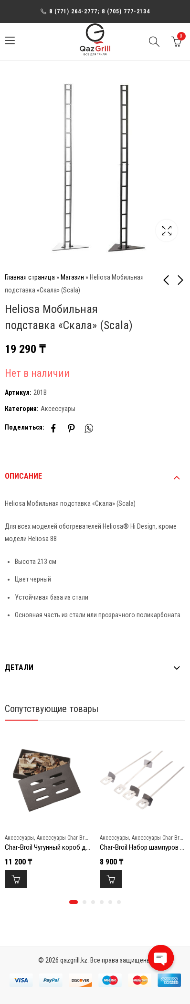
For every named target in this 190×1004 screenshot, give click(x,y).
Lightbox (167, 230)
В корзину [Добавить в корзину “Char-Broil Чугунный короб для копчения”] (16, 879)
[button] (73, 902)
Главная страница (30, 277)
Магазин (72, 277)
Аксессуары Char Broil (63, 837)
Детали (19, 667)
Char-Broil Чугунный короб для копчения (63, 847)
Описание (23, 476)
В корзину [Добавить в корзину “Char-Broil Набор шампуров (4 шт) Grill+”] (111, 879)
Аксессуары (58, 408)
